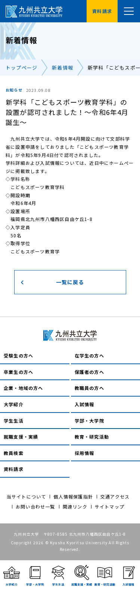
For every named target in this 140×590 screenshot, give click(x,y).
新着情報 (62, 67)
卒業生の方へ (18, 372)
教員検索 (14, 453)
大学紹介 (14, 404)
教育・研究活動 (92, 436)
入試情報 (84, 404)
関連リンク (75, 506)
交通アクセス (115, 496)
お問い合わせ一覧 (35, 506)
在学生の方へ (89, 355)
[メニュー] (129, 11)
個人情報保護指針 (73, 496)
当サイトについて (26, 496)
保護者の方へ (89, 372)
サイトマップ (109, 506)
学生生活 (14, 420)
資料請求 (14, 469)
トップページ (21, 67)
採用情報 (84, 453)
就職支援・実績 (21, 436)
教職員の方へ (89, 388)
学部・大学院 (89, 420)
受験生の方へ (18, 355)
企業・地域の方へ (23, 388)
